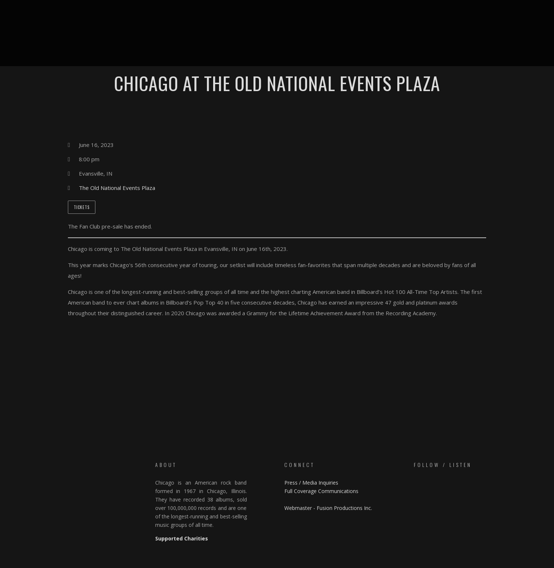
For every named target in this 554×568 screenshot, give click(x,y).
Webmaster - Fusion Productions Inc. (328, 507)
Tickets (82, 207)
